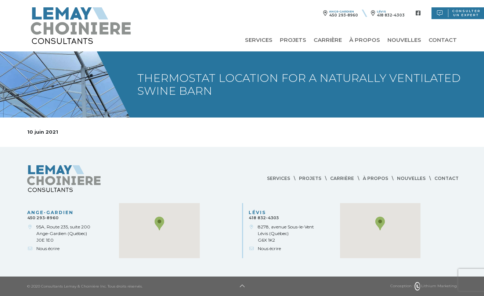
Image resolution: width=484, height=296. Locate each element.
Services (258, 39)
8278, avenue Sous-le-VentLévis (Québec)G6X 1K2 (286, 233)
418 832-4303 (391, 15)
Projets (293, 39)
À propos (364, 39)
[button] (159, 223)
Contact (443, 39)
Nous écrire (47, 248)
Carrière (328, 39)
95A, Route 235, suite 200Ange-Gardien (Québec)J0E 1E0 (63, 233)
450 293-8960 (343, 15)
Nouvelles (404, 39)
